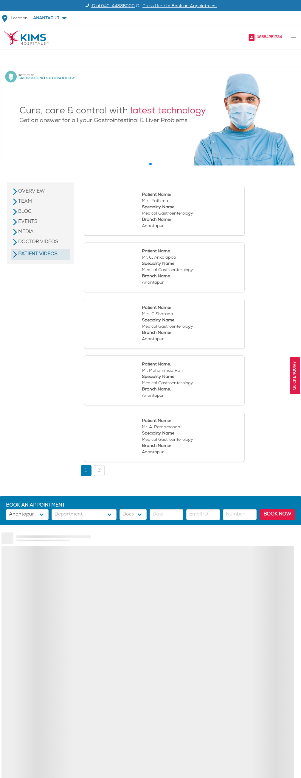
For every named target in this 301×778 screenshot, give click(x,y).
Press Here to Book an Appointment (179, 6)
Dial (109, 6)
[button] (49, 18)
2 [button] (99, 470)
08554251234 (269, 37)
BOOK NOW (277, 514)
